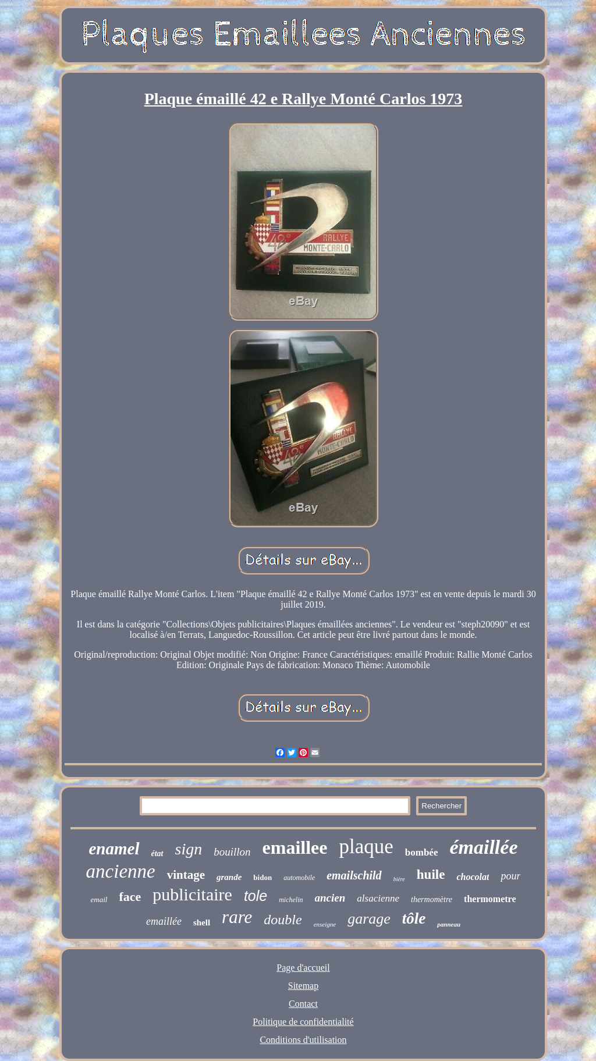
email (99, 899)
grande (229, 877)
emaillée (164, 921)
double (282, 919)
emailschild (354, 875)
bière (399, 879)
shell (201, 922)
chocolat (472, 877)
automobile (299, 878)
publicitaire (192, 894)
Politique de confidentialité (303, 1022)
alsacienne (378, 898)
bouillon (232, 852)
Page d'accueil (302, 968)
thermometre (490, 899)
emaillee (295, 847)
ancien (330, 898)
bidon (262, 877)
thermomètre (431, 899)
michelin (291, 900)
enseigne (325, 924)
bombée (421, 852)
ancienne (120, 871)
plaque (366, 846)
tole (255, 896)
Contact (303, 1004)
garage (369, 918)
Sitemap (303, 986)
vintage (186, 875)
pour (510, 876)
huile (431, 874)
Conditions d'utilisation (303, 1040)
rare (237, 917)
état (157, 853)
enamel (114, 848)
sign (189, 849)
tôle (414, 918)
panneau (448, 924)
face (130, 896)
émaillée (483, 847)
